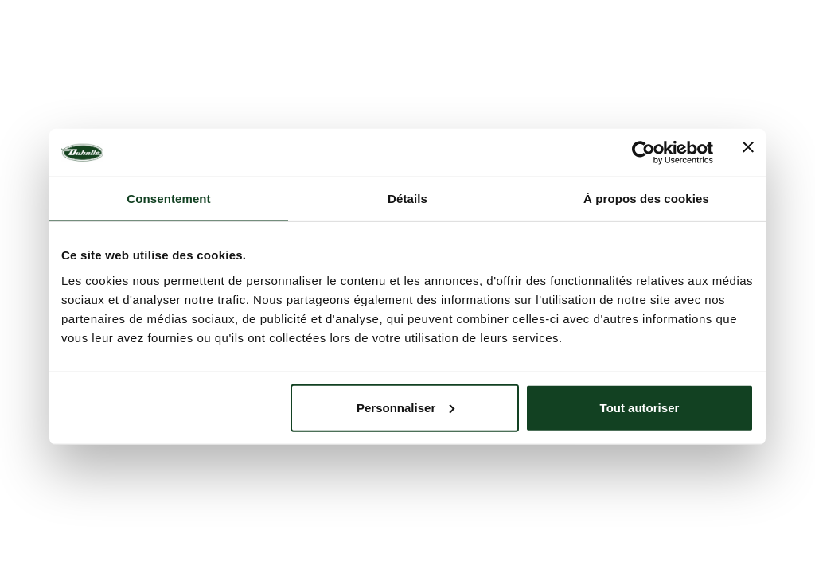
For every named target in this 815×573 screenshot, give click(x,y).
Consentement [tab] (168, 198)
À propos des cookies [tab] (646, 198)
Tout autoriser (640, 407)
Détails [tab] (407, 198)
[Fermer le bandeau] (748, 153)
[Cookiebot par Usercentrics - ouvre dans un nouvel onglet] (643, 153)
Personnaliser (405, 407)
